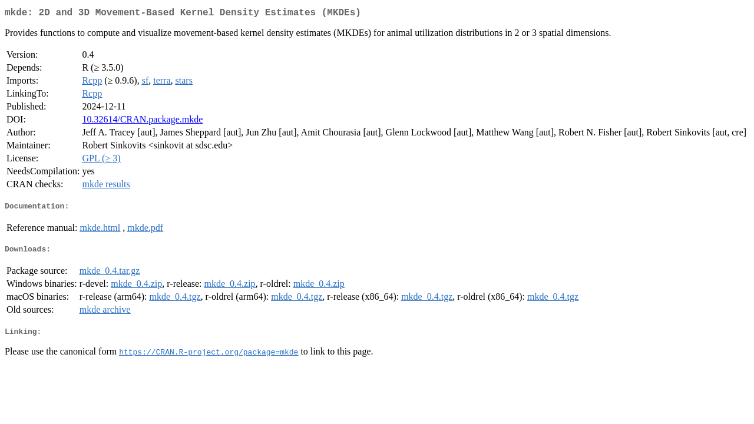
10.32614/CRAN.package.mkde (142, 122)
